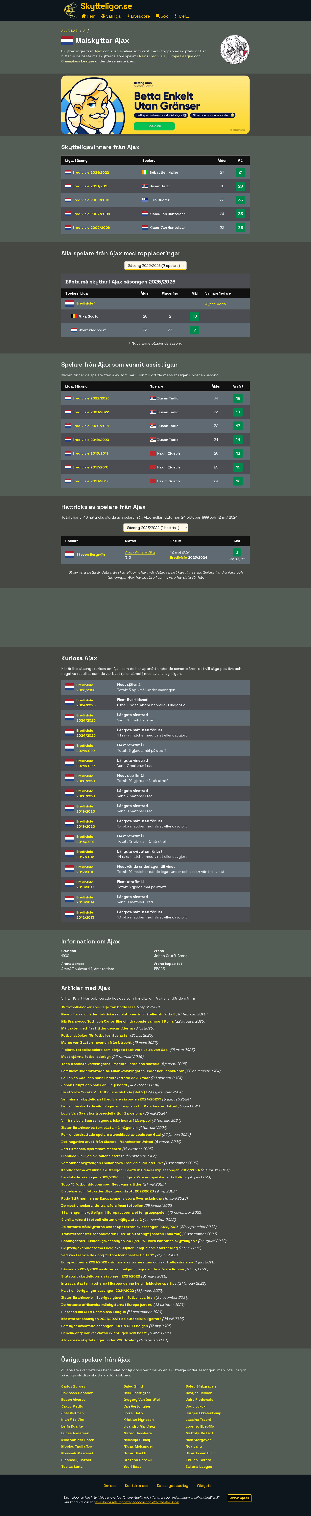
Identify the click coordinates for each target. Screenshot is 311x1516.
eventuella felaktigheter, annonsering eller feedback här (137, 1502)
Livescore (138, 16)
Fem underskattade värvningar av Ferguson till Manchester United (119, 1106)
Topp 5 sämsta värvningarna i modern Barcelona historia (110, 1063)
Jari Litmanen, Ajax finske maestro (91, 1148)
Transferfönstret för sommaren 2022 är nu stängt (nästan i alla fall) (121, 1234)
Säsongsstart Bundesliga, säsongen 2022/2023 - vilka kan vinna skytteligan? (129, 1240)
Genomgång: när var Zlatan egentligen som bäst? (104, 1333)
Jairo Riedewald (200, 1399)
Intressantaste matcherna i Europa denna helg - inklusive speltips (119, 1283)
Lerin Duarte (72, 1426)
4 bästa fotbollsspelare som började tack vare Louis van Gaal (115, 1049)
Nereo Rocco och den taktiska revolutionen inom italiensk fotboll (118, 1014)
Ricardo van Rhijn (201, 1453)
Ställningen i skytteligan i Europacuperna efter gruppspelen (114, 1212)
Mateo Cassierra (138, 1433)
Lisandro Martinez (139, 1426)
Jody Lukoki (196, 1406)
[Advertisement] (155, 617)
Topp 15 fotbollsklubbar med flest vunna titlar (101, 1184)
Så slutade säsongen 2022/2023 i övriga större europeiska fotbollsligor (124, 1177)
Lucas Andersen (75, 1433)
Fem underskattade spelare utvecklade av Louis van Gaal (111, 1134)
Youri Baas (132, 1466)
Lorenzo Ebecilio (200, 1426)
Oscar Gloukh (135, 1453)
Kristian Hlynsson (139, 1419)
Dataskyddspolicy (172, 1485)
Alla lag (69, 31)
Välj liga (111, 16)
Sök (162, 16)
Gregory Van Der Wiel (142, 1399)
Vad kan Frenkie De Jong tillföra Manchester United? (107, 1255)
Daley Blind (133, 1386)
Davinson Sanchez (77, 1393)
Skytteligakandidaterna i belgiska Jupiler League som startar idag (119, 1248)
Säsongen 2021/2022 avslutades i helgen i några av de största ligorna (122, 1269)
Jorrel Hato (133, 1413)
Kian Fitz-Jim (72, 1419)
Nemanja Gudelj (137, 1439)
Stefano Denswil (138, 1460)
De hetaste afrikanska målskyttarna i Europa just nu (106, 1304)
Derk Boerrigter (137, 1393)
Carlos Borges (73, 1386)
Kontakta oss (136, 1485)
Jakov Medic (72, 1406)
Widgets (204, 1485)
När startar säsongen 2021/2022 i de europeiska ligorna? (111, 1318)
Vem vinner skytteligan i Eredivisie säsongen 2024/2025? (111, 1099)
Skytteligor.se (106, 6)
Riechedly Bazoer (76, 1460)
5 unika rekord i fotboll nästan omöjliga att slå (101, 1219)
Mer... (181, 16)
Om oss (110, 1485)
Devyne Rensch (199, 1393)
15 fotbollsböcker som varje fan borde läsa (98, 1007)
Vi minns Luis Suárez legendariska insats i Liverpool (106, 1120)
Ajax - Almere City (140, 552)
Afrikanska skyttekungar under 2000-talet (98, 1340)
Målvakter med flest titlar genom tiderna (97, 1028)
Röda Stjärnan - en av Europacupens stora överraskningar (111, 1198)
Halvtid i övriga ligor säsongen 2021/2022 (97, 1290)
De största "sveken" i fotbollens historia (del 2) (103, 1092)
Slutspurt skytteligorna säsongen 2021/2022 (100, 1276)
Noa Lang (194, 1446)
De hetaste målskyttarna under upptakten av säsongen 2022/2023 (120, 1226)
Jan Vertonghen (138, 1406)
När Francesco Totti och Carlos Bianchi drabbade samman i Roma (117, 1021)
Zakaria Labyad (199, 1466)
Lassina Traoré (198, 1419)
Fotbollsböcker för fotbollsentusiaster (95, 1035)
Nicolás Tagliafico (76, 1446)
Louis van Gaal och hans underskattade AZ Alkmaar (105, 1077)
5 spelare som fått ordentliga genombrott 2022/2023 (107, 1191)
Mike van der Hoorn (77, 1439)
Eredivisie (91, 172)
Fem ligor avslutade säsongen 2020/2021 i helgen (104, 1326)
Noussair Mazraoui (77, 1453)
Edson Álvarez (73, 1399)
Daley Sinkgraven (201, 1386)
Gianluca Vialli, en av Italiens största (93, 1156)
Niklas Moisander (138, 1446)
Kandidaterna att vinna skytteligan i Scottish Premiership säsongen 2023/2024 (130, 1170)
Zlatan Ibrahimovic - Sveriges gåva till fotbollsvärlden (108, 1297)
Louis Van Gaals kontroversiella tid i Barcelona (101, 1113)
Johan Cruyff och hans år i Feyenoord (94, 1085)
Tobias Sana (72, 1466)
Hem (88, 16)
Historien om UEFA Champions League (93, 1311)
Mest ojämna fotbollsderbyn (86, 1056)
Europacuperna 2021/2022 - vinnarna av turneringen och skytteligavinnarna (127, 1262)
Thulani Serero (198, 1460)
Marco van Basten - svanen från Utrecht (96, 1042)
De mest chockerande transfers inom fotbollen (102, 1205)
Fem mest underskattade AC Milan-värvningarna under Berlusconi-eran (122, 1071)
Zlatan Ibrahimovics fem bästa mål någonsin (99, 1127)
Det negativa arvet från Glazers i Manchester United (107, 1141)
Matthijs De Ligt (199, 1433)
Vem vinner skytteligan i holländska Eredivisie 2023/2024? (112, 1163)
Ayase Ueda (215, 304)
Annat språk (239, 1498)
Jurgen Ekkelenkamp (203, 1413)
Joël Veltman (72, 1413)
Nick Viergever (198, 1439)
